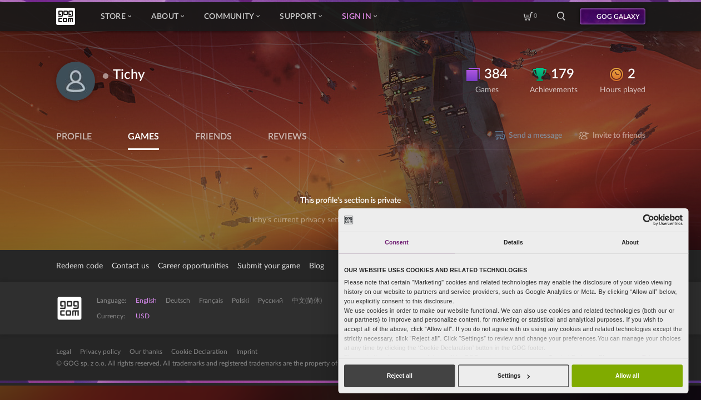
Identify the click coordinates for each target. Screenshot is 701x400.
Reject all (399, 375)
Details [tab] (513, 242)
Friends (213, 136)
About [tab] (630, 242)
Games (143, 136)
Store (116, 17)
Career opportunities (193, 266)
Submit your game (268, 266)
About (167, 17)
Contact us (130, 266)
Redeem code (79, 266)
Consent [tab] (396, 242)
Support (301, 17)
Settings (514, 375)
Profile (74, 136)
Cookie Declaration (199, 351)
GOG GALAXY (618, 16)
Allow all (627, 375)
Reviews (287, 136)
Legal (63, 351)
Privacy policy (100, 351)
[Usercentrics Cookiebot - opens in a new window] (649, 220)
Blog (316, 266)
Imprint (246, 351)
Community (232, 17)
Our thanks (146, 351)
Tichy (129, 75)
